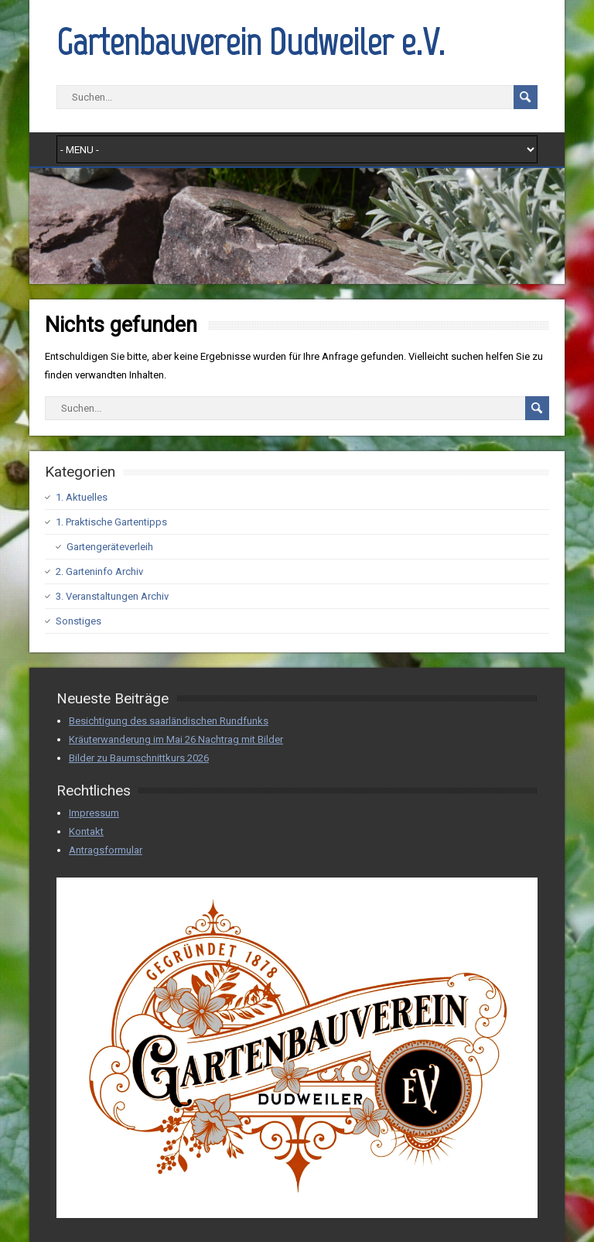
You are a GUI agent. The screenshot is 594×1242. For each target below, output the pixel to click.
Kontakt (86, 831)
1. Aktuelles (82, 497)
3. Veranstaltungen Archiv (112, 596)
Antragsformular (105, 850)
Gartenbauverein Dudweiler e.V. (250, 41)
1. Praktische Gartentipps (111, 522)
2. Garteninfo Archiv (99, 571)
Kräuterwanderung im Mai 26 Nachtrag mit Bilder (176, 739)
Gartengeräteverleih (110, 547)
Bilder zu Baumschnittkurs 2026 (139, 758)
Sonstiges (78, 621)
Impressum (94, 813)
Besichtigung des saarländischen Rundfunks (168, 721)
